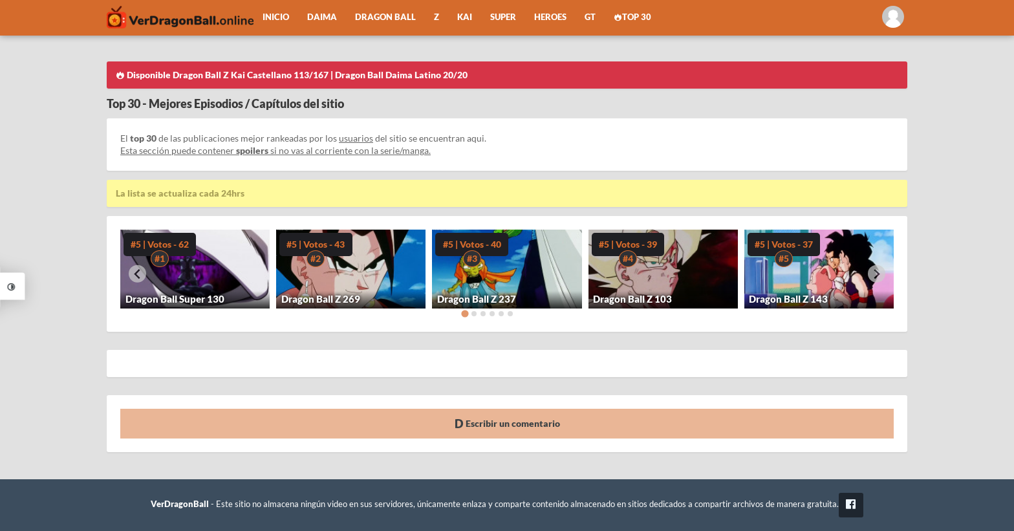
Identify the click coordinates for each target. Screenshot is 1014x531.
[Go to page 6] (510, 313)
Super (503, 17)
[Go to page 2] (474, 313)
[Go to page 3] (483, 313)
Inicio (276, 17)
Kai (464, 17)
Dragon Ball (385, 17)
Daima (322, 17)
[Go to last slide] (137, 274)
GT (590, 17)
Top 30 (632, 17)
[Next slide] (876, 274)
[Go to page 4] (492, 313)
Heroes (550, 17)
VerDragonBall (180, 504)
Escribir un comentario (507, 423)
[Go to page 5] (501, 313)
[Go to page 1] (464, 313)
